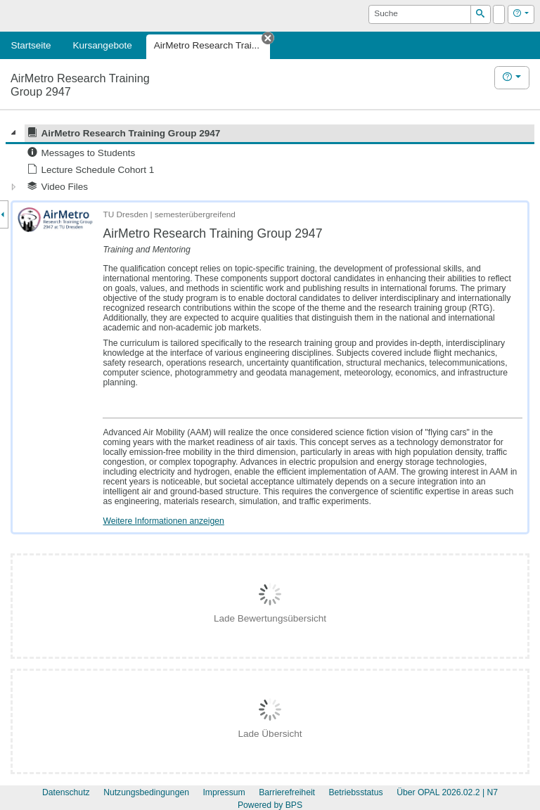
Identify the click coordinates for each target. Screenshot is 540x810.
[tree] (270, 159)
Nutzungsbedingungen (146, 792)
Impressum (223, 792)
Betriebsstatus (355, 792)
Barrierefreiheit (287, 792)
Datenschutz (66, 792)
